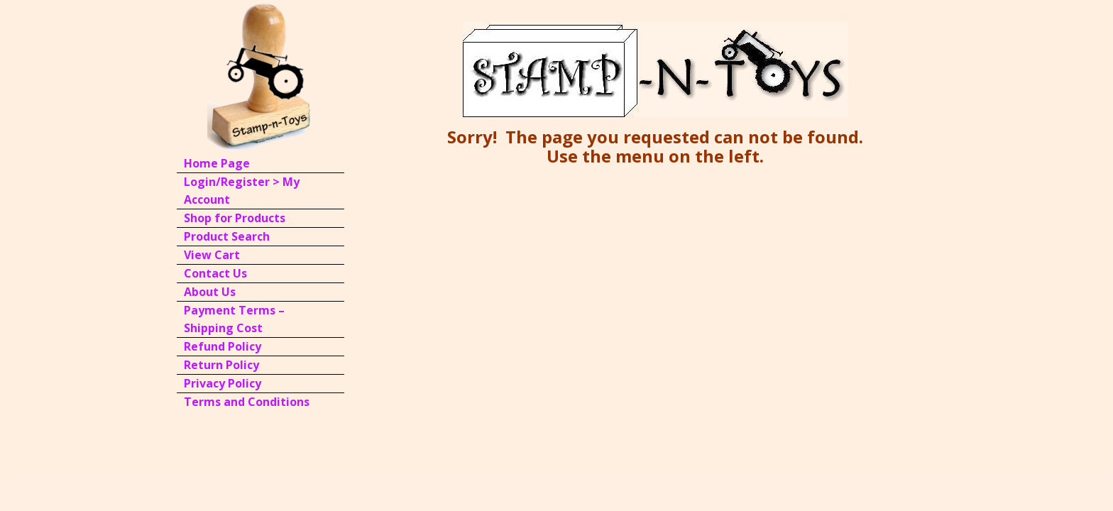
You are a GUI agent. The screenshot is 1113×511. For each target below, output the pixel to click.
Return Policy (221, 365)
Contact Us (215, 273)
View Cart (212, 255)
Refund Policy (222, 346)
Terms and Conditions (246, 402)
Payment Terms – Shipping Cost (234, 319)
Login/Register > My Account (242, 190)
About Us (210, 292)
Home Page (217, 163)
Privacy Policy (222, 383)
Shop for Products (234, 218)
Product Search (227, 236)
